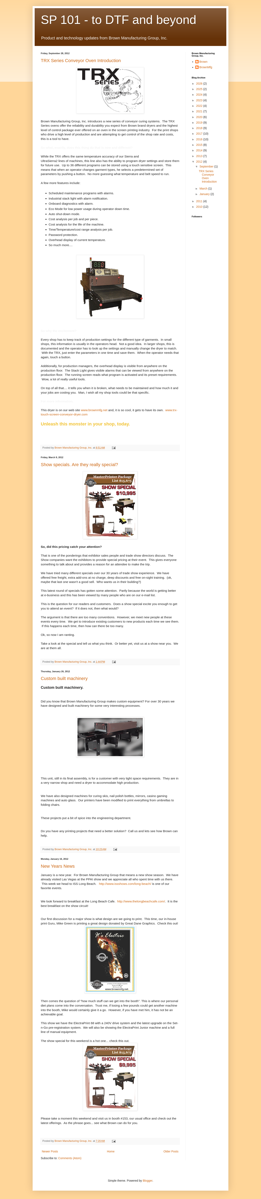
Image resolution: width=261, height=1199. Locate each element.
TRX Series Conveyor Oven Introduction (81, 60)
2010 (199, 206)
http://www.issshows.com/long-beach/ (125, 883)
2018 (199, 128)
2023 (199, 100)
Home (110, 1151)
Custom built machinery (64, 678)
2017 (199, 133)
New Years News (58, 866)
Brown (203, 61)
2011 (199, 201)
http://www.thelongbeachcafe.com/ (141, 901)
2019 (199, 122)
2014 (199, 150)
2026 (199, 83)
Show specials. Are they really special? (79, 464)
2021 (199, 111)
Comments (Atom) (70, 1158)
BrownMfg (205, 67)
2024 (199, 94)
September (206, 166)
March (203, 188)
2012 (199, 161)
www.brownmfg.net (94, 410)
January (204, 194)
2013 (199, 156)
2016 (199, 139)
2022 (199, 105)
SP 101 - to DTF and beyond (118, 20)
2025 (199, 89)
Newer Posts (50, 1151)
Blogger (147, 1180)
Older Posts (171, 1151)
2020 (199, 117)
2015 (199, 144)
